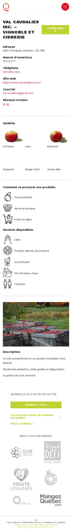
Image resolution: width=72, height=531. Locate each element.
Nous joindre (23, 423)
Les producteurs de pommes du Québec (36, 416)
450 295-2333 (11, 71)
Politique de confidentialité (36, 527)
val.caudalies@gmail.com (18, 93)
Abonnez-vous (36, 405)
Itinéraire (55, 29)
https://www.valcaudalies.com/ (22, 82)
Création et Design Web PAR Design (36, 525)
